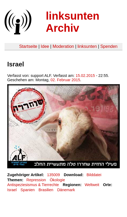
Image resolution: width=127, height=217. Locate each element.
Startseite (28, 46)
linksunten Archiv (72, 22)
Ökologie (57, 180)
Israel (12, 190)
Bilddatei (94, 175)
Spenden (108, 46)
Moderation (63, 46)
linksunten (87, 46)
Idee (45, 46)
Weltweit (92, 185)
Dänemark (66, 190)
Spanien (28, 190)
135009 (53, 175)
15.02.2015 (85, 75)
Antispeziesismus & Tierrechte (33, 185)
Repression (36, 180)
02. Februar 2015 (65, 80)
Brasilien (46, 190)
